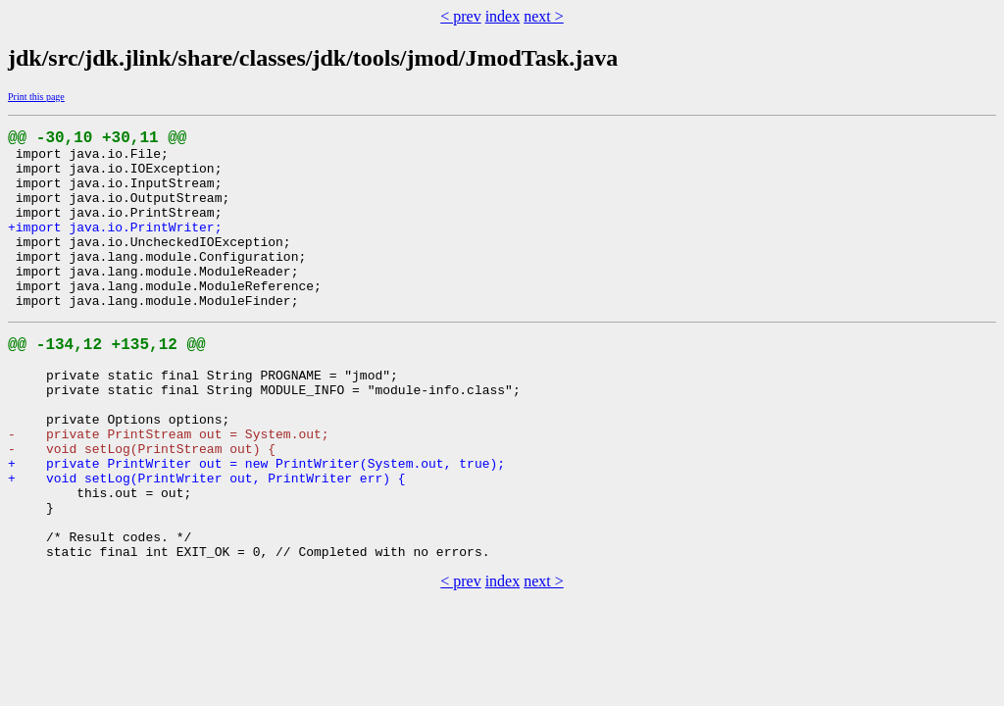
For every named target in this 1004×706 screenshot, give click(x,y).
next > (544, 16)
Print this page (36, 96)
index (503, 16)
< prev (460, 16)
